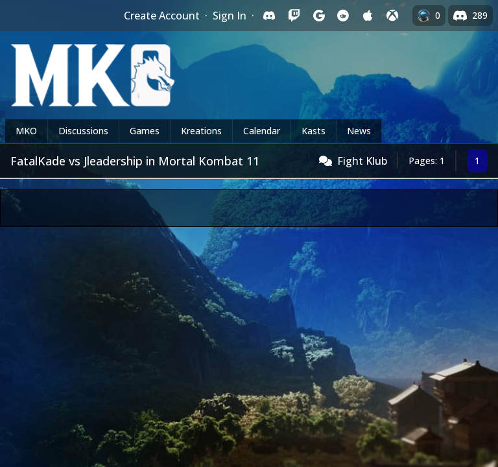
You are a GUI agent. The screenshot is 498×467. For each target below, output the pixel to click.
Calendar (261, 131)
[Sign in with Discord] (269, 15)
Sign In (229, 15)
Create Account (162, 15)
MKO (26, 131)
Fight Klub (362, 161)
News (359, 131)
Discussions (83, 131)
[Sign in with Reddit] (343, 15)
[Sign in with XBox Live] (392, 15)
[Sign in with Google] (318, 15)
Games (145, 131)
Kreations (201, 131)
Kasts (314, 131)
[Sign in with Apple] (367, 15)
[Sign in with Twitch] (293, 15)
